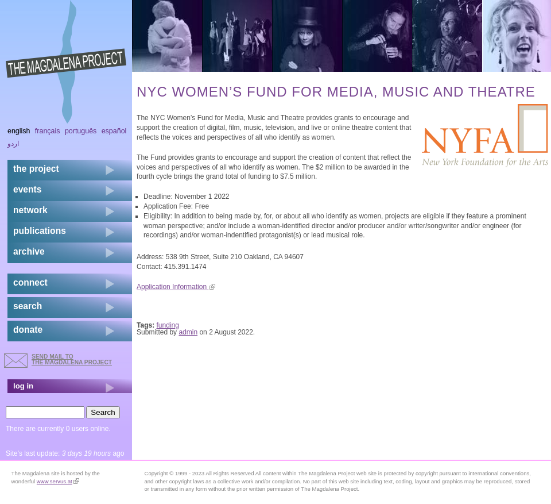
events (27, 189)
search (27, 306)
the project (36, 169)
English (18, 131)
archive (29, 251)
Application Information (176, 287)
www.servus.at (58, 481)
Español (114, 131)
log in (23, 386)
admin (188, 332)
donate (27, 329)
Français (47, 131)
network (30, 210)
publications (39, 231)
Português (80, 131)
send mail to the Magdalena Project (72, 359)
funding (168, 325)
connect (30, 282)
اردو (13, 144)
